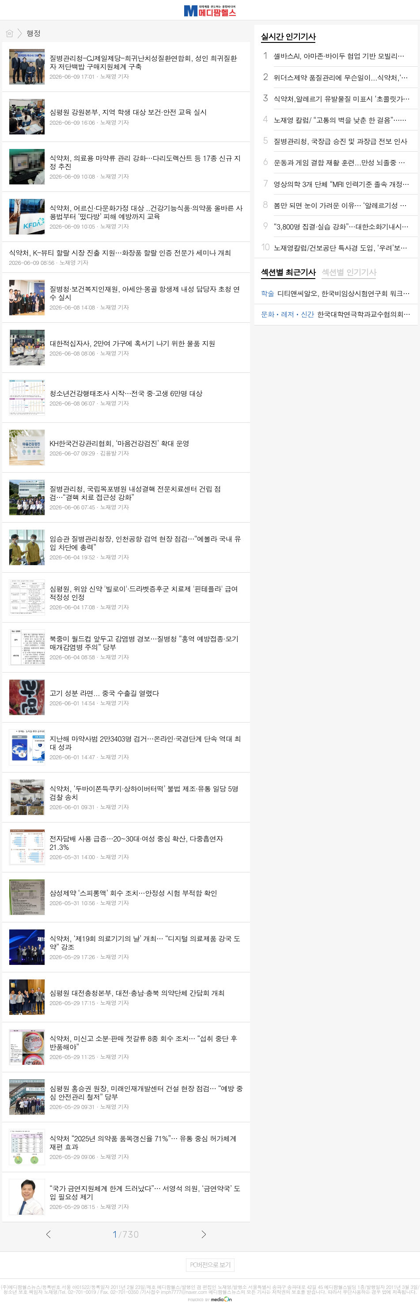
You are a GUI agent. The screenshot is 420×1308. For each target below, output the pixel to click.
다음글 (203, 1234)
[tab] (288, 273)
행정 (33, 33)
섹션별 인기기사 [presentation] (349, 272)
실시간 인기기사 (288, 36)
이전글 (48, 1234)
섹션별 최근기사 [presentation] (288, 272)
